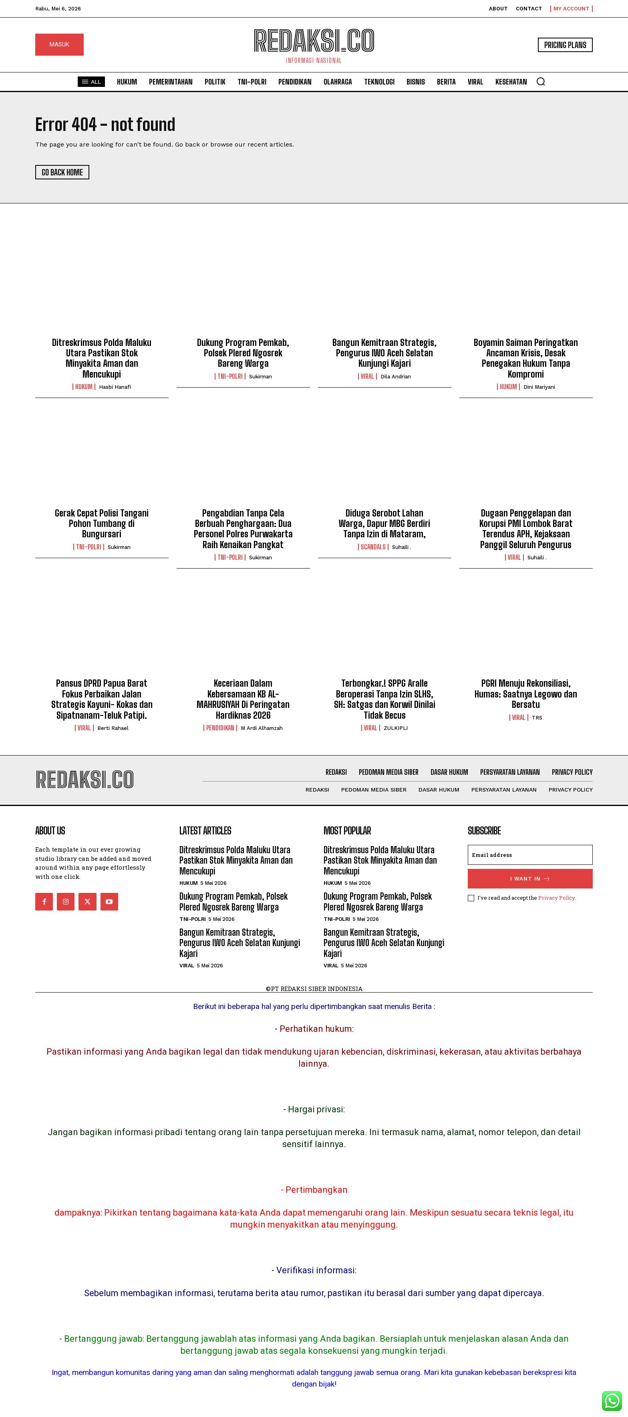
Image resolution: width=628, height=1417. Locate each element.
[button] (540, 81)
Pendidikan (220, 728)
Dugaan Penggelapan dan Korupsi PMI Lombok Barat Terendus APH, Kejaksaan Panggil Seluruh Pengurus (526, 529)
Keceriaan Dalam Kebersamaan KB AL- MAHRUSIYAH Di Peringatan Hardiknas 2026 (243, 699)
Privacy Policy (556, 897)
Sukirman (260, 377)
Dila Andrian (395, 377)
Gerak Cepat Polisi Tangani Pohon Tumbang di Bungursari (102, 524)
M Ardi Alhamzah (262, 728)
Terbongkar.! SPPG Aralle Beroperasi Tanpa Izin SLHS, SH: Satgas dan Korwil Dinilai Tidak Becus (384, 699)
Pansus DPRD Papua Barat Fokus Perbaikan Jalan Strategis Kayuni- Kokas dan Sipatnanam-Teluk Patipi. (102, 699)
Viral (367, 376)
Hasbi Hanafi (115, 387)
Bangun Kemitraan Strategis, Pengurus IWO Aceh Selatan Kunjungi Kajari (384, 353)
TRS (537, 718)
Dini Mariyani (539, 387)
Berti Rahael (113, 728)
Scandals (373, 547)
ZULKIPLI (396, 728)
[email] (530, 855)
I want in (530, 878)
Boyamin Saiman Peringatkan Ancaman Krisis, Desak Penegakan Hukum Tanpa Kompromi (526, 358)
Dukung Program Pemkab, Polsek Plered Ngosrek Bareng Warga (243, 353)
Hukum (84, 387)
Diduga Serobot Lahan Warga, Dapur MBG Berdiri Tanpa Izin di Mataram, (384, 524)
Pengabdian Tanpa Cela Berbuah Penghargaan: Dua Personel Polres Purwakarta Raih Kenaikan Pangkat (243, 529)
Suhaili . (401, 547)
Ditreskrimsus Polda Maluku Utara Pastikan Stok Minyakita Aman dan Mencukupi (101, 358)
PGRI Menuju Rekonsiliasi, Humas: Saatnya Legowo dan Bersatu (526, 694)
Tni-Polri (230, 376)
